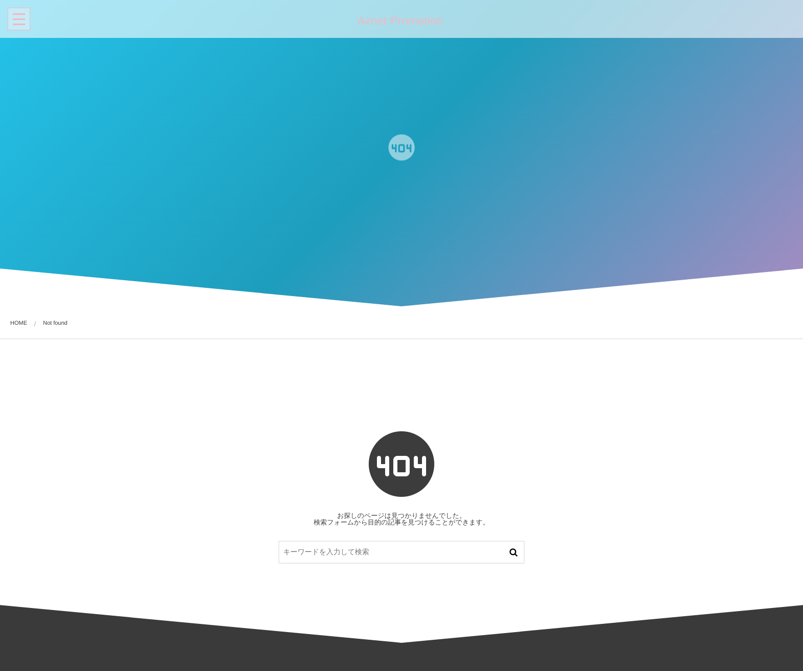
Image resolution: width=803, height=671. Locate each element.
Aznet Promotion (399, 21)
